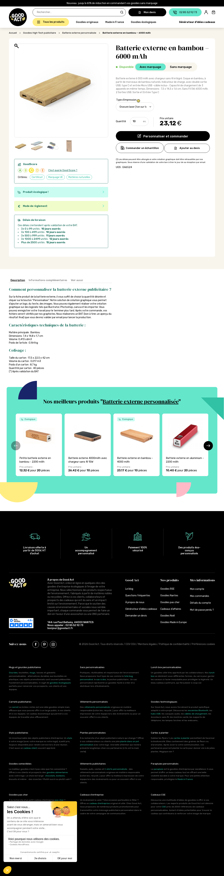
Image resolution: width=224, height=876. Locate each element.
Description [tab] (17, 280)
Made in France (114, 22)
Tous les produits (53, 21)
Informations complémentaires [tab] (48, 280)
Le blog (129, 588)
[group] (39, 445)
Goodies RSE (167, 588)
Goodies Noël (167, 615)
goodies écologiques (60, 683)
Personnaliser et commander (165, 136)
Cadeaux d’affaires (170, 609)
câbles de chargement (195, 714)
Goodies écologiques (143, 22)
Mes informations (202, 580)
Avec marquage (150, 67)
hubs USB (155, 714)
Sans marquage (181, 67)
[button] (11, 17)
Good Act (132, 580)
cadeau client (30, 748)
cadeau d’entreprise (99, 803)
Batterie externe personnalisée (79, 33)
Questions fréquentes (137, 595)
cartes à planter (182, 738)
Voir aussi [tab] (77, 280)
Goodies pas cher (170, 602)
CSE (164, 806)
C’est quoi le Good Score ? (62, 170)
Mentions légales (147, 644)
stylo (69, 738)
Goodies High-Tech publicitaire (39, 33)
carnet (15, 707)
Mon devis (147, 12)
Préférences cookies (203, 644)
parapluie (158, 769)
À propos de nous (134, 602)
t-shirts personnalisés (116, 769)
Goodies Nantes (169, 595)
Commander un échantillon (141, 148)
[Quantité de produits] (139, 121)
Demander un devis (136, 615)
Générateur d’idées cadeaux (197, 22)
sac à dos (101, 679)
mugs (32, 672)
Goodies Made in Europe (173, 622)
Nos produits (169, 580)
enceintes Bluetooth (198, 710)
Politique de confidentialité (174, 644)
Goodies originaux (87, 22)
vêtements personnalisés (97, 707)
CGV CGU (130, 644)
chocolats (50, 775)
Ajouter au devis (190, 148)
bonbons (60, 775)
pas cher (59, 800)
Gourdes (13, 672)
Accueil (13, 33)
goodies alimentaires (57, 772)
